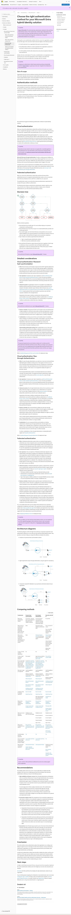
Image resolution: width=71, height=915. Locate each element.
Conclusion (59, 23)
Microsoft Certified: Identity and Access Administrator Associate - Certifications (31, 897)
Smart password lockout (30, 744)
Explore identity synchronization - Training (25, 890)
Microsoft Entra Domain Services (29, 141)
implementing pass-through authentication (29, 435)
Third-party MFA (48, 705)
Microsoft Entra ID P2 (37, 254)
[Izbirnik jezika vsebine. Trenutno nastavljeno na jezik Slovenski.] (4, 913)
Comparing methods (60, 20)
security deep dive (39, 375)
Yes (26, 734)
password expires (43, 391)
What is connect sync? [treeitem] (7, 25)
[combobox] (7, 14)
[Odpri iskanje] (66, 2)
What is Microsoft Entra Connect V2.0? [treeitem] (9, 40)
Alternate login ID (29, 678)
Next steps (59, 25)
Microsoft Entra (24, 12)
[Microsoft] (2, 1)
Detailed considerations (61, 17)
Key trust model (28, 691)
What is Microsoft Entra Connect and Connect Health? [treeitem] (9, 36)
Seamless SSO (28, 668)
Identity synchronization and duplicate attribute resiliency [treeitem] (9, 48)
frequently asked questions (29, 432)
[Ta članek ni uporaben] (58, 31)
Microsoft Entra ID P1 (40, 306)
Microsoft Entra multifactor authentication (28, 702)
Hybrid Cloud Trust (29, 694)
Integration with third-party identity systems (49, 754)
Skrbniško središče (65, 4)
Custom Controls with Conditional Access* (49, 709)
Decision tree (59, 16)
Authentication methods (61, 14)
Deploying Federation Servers (26, 513)
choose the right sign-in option (40, 468)
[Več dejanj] (53, 13)
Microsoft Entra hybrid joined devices (31, 277)
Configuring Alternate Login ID (28, 507)
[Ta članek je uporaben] (57, 31)
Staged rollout (26, 65)
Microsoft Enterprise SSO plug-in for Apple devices (30, 665)
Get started (19, 870)
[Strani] (14, 12)
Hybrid (38, 12)
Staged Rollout (41, 878)
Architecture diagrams (61, 19)
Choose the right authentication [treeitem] (8, 44)
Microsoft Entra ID (32, 12)
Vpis (69, 1)
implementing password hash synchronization (30, 353)
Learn (18, 12)
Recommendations (60, 22)
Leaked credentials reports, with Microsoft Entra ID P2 (30, 748)
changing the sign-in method (23, 876)
